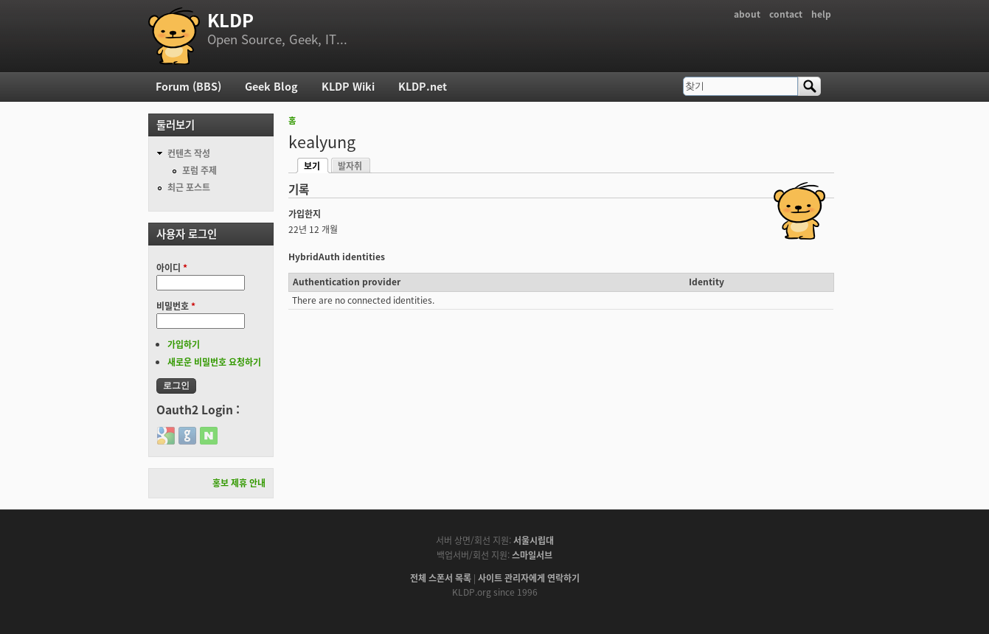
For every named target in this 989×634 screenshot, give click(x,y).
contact (785, 14)
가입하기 (183, 344)
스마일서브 (532, 555)
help (821, 14)
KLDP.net (422, 86)
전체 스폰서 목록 (440, 578)
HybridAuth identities (336, 256)
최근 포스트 (188, 187)
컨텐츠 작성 (188, 153)
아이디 (171, 267)
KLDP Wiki (348, 86)
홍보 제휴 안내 (239, 483)
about (747, 14)
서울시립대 (533, 540)
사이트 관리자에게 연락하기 (529, 578)
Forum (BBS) (188, 86)
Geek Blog (271, 86)
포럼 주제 (199, 170)
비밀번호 (175, 306)
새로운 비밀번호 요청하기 (214, 362)
